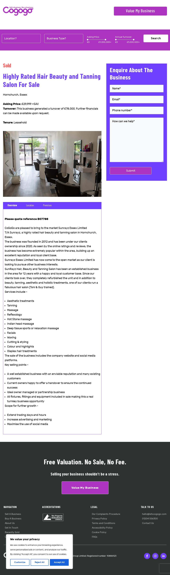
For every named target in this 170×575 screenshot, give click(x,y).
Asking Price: (93, 37)
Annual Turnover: (123, 37)
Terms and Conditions (103, 523)
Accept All (59, 562)
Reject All (39, 562)
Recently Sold (12, 532)
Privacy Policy (99, 518)
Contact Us (148, 523)
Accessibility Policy (102, 528)
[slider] (87, 39)
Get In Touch (11, 528)
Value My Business (140, 11)
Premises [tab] (47, 205)
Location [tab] (30, 205)
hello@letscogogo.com (154, 514)
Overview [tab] (12, 205)
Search (156, 38)
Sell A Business (13, 514)
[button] (98, 163)
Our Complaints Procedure (106, 514)
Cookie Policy (99, 532)
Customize (19, 562)
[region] (39, 551)
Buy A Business (13, 518)
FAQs (94, 537)
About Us (10, 523)
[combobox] (21, 38)
